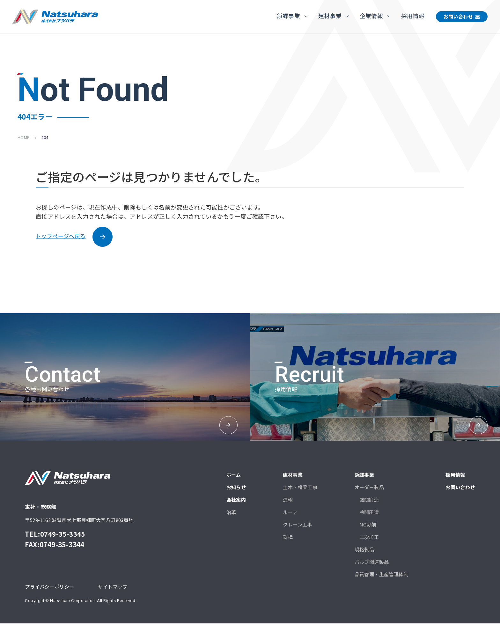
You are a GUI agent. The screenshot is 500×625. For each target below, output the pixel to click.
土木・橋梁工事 (300, 488)
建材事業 (330, 15)
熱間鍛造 (369, 500)
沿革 (231, 513)
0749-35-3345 (62, 535)
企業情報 (371, 15)
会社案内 (236, 500)
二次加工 (369, 538)
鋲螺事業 (288, 15)
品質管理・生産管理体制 (381, 575)
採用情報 (413, 15)
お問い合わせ (458, 16)
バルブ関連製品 (372, 563)
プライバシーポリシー (49, 588)
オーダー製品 (369, 488)
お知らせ (236, 488)
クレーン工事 (297, 525)
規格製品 (364, 550)
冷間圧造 (369, 513)
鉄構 (288, 538)
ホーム (233, 476)
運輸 (288, 500)
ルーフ (290, 513)
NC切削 (367, 525)
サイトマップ (112, 588)
